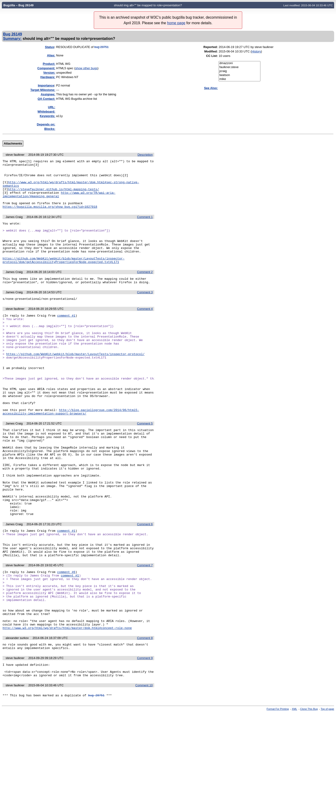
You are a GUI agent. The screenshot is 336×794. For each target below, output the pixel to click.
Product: (49, 64)
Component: (46, 68)
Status (49, 47)
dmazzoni (239, 63)
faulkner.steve (239, 67)
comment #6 (66, 636)
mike (239, 79)
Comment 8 (145, 713)
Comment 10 (144, 765)
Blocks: (49, 129)
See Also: (211, 88)
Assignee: (48, 94)
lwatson (239, 75)
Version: (49, 72)
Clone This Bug (309, 790)
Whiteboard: (46, 111)
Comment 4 (145, 329)
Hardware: (47, 77)
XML (294, 790)
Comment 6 (145, 582)
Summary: (12, 38)
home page (176, 23)
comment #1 (66, 336)
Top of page (327, 790)
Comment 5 (145, 464)
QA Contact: (46, 98)
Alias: (51, 55)
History (256, 51)
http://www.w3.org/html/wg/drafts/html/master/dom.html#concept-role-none (67, 703)
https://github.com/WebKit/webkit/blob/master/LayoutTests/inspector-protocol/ (75, 382)
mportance (46, 85)
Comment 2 (145, 290)
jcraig (239, 71)
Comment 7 (145, 629)
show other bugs (86, 68)
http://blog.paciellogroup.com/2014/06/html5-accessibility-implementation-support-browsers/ (71, 452)
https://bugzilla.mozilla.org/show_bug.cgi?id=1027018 (50, 216)
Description (145, 154)
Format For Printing (278, 790)
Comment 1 (145, 226)
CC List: (212, 56)
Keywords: (47, 116)
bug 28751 (101, 47)
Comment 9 (145, 735)
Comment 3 (145, 312)
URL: (51, 107)
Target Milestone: (42, 90)
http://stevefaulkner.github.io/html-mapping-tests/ (53, 195)
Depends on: (46, 124)
